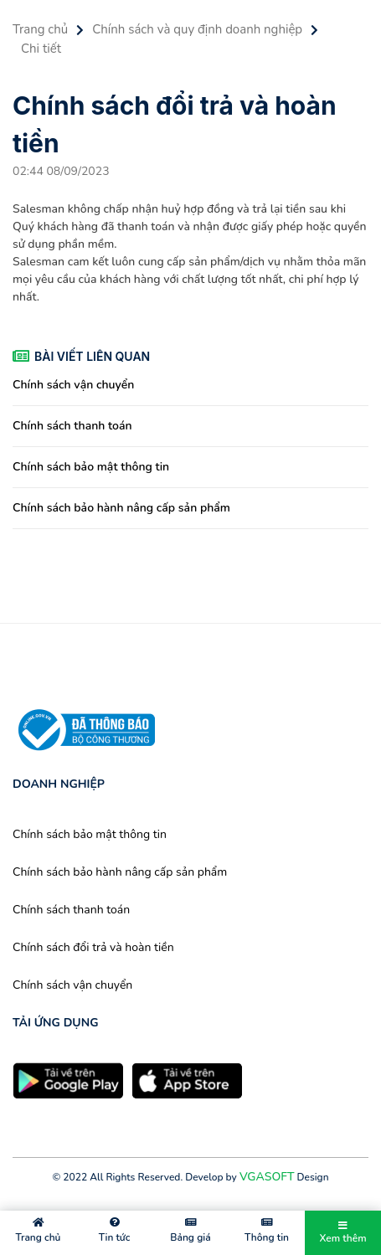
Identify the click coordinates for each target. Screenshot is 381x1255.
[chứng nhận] (84, 729)
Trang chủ (40, 29)
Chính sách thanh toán (72, 426)
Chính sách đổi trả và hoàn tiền (93, 947)
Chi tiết (41, 48)
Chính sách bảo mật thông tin (91, 467)
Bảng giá (190, 1230)
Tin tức (114, 1230)
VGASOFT (267, 1177)
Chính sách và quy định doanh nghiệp (197, 29)
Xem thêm (342, 1233)
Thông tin (266, 1230)
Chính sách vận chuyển (73, 385)
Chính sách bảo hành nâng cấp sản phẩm (121, 508)
